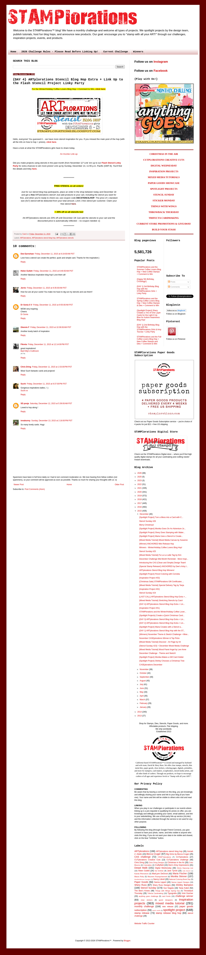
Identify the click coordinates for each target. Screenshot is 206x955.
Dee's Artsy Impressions (178, 865)
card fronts (166, 896)
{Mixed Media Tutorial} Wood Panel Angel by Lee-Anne (162, 649)
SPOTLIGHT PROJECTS (163, 189)
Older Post (119, 484)
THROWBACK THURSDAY (164, 212)
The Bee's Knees (142, 891)
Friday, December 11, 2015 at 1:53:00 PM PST (52, 367)
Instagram (161, 61)
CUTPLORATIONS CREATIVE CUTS (163, 160)
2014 (139, 712)
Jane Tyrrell (172, 871)
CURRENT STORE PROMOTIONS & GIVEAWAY (164, 223)
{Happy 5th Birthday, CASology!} (145, 280)
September (145, 677)
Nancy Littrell (158, 879)
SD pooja (25, 403)
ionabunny (25, 420)
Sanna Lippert (160, 882)
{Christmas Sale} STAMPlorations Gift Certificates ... (161, 581)
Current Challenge (115, 51)
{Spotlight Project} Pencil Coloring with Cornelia (159, 574)
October (143, 673)
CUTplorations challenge (177, 860)
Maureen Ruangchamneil (157, 877)
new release (167, 906)
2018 (139, 499)
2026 (139, 473)
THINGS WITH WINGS (164, 206)
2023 (139, 480)
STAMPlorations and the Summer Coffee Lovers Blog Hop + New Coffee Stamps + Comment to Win (149, 270)
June (142, 688)
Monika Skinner (179, 876)
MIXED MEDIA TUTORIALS (164, 177)
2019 (139, 496)
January (143, 707)
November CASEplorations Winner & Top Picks (159, 638)
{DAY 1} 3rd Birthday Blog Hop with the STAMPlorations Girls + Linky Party (148, 289)
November (144, 669)
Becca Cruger (153, 854)
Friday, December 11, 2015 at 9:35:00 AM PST (47, 288)
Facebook (161, 70)
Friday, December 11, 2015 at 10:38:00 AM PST (50, 327)
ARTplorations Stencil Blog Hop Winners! (156, 570)
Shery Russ (140, 885)
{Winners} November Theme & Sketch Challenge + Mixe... (164, 634)
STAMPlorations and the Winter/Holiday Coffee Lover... (162, 612)
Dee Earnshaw (27, 254)
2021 (139, 488)
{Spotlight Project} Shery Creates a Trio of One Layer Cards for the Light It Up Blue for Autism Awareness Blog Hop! (149, 315)
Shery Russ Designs (162, 885)
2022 (139, 484)
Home (13, 51)
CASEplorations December (150, 665)
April (142, 696)
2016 (139, 507)
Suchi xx (24, 390)
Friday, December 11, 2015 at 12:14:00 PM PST (48, 344)
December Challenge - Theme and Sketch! (157, 653)
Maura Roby (139, 877)
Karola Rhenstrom (141, 874)
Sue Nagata (168, 888)
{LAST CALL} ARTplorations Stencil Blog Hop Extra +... (162, 597)
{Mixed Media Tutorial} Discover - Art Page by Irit (160, 642)
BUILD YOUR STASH (164, 229)
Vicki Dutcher (187, 893)
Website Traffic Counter (144, 923)
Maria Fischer (180, 873)
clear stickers (147, 900)
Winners (138, 51)
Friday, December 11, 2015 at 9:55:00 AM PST (53, 305)
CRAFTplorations (164, 857)
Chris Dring (26, 367)
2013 (139, 716)
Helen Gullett (27, 271)
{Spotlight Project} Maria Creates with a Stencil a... (160, 627)
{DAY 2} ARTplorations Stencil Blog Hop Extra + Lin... (162, 623)
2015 (139, 511)
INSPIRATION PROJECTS (163, 171)
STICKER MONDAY (164, 200)
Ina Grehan (159, 871)
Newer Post (19, 484)
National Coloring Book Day (180, 879)
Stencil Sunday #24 (147, 593)
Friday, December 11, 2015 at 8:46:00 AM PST (53, 271)
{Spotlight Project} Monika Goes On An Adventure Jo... (162, 528)
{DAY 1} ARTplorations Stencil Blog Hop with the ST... (162, 631)
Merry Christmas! (146, 525)
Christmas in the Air (176, 862)
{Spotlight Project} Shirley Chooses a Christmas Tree (161, 661)
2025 (139, 477)
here (34, 169)
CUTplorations (182, 857)
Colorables (147, 865)
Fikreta (24, 344)
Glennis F (25, 327)
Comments (174, 287)
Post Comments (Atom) (35, 489)
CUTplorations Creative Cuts (147, 860)
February (144, 703)
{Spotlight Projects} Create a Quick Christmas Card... (161, 615)
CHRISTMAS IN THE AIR (164, 154)
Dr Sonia (24, 314)
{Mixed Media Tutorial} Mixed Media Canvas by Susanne (163, 540)
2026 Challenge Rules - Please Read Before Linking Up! (59, 51)
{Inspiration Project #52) (149, 589)
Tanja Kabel (184, 888)
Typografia (172, 893)
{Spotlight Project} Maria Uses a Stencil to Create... (161, 536)
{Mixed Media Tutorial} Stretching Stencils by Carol (161, 600)
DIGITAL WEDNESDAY (164, 165)
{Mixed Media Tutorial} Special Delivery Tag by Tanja (161, 585)
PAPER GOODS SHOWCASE (164, 183)
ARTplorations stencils (65, 238)
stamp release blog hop (168, 913)
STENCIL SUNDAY (163, 194)
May (142, 692)
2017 (139, 503)
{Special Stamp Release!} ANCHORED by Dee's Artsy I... (163, 566)
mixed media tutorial (169, 903)
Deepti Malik (141, 868)
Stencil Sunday (148, 888)
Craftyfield (159, 865)
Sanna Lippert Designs (180, 882)
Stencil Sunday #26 (147, 521)
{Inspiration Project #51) (149, 608)
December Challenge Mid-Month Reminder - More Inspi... (163, 559)
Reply (23, 262)
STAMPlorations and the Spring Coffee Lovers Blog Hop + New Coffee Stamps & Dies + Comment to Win (148, 302)
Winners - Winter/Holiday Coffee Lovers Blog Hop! (160, 547)
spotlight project (174, 910)
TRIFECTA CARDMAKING (164, 218)
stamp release (141, 913)
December (144, 514)
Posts (171, 282)
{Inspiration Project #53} (149, 578)
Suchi (23, 384)
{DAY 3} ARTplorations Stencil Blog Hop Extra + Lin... (162, 619)
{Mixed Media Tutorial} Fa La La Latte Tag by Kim (160, 555)
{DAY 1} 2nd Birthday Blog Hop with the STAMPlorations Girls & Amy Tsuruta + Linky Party (149, 328)
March (143, 699)
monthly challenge (144, 906)
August (143, 681)
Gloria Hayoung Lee (185, 868)
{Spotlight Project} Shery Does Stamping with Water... (162, 532)
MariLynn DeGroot (160, 873)
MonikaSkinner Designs (142, 879)
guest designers (166, 900)
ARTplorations (25, 238)
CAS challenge (142, 857)
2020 (139, 492)
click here (100, 89)
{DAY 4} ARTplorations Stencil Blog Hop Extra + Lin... (162, 604)
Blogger (127, 941)
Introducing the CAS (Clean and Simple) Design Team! (162, 563)
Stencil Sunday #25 (147, 551)
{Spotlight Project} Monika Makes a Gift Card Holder (161, 657)
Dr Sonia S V (26, 305)
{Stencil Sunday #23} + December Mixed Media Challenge (164, 646)
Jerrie (23, 288)
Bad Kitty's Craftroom (30, 351)
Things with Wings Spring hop (167, 891)
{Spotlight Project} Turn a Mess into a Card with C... (161, 517)
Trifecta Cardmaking (155, 893)
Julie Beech (186, 871)
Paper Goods (141, 882)
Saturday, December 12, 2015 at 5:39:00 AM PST (51, 403)
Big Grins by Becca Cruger (177, 854)
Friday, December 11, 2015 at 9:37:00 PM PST (47, 384)
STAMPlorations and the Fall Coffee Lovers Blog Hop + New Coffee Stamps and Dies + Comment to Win (149, 340)
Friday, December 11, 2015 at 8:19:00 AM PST (55, 254)
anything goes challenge (148, 896)
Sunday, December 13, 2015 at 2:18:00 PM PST (51, 420)
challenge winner (184, 896)
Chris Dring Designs (156, 862)
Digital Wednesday (163, 868)
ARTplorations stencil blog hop (44, 238)
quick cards (156, 910)
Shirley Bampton (184, 885)
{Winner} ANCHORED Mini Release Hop (156, 544)
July (142, 684)
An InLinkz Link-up (69, 154)
